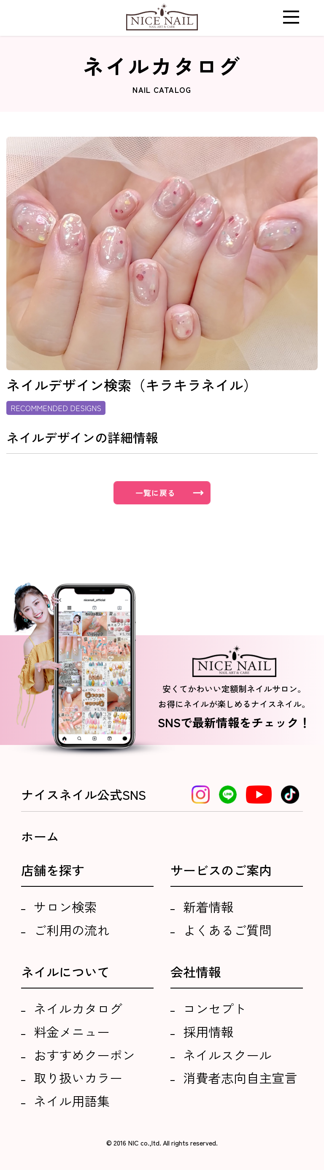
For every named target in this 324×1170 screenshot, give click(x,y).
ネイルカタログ (78, 1008)
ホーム (40, 836)
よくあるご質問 (227, 930)
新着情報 (208, 906)
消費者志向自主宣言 (240, 1077)
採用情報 (208, 1031)
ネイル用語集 (72, 1100)
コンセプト (214, 1008)
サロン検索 (65, 906)
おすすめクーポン (84, 1054)
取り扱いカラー (78, 1077)
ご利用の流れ (72, 930)
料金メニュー (72, 1031)
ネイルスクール (227, 1054)
